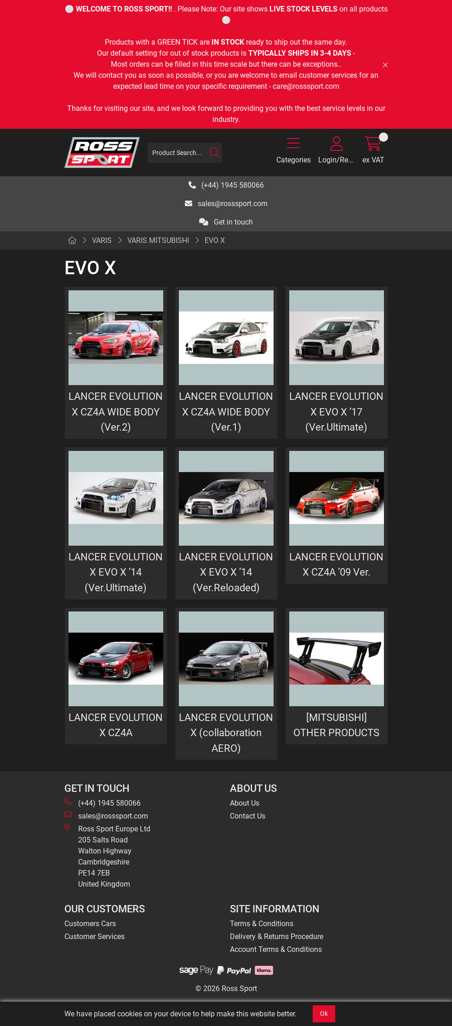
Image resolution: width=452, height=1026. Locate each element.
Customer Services (94, 936)
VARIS (102, 240)
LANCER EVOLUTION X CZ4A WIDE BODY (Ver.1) (226, 411)
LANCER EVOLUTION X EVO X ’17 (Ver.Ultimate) (336, 411)
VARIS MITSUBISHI (158, 240)
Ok (324, 1013)
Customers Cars (90, 923)
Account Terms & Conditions (276, 949)
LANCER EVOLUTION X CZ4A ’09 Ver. (336, 564)
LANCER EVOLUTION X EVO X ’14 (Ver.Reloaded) (226, 572)
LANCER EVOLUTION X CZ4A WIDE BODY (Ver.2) (116, 411)
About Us (244, 803)
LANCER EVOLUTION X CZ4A (116, 725)
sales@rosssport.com (226, 203)
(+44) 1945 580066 (226, 185)
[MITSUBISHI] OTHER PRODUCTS (336, 725)
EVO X (215, 240)
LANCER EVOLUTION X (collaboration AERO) (226, 732)
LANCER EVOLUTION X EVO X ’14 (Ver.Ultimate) (116, 572)
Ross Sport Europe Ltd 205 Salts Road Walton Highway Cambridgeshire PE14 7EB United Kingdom (107, 856)
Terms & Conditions (261, 923)
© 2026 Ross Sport (226, 988)
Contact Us (247, 816)
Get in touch (226, 222)
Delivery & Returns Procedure (276, 936)
